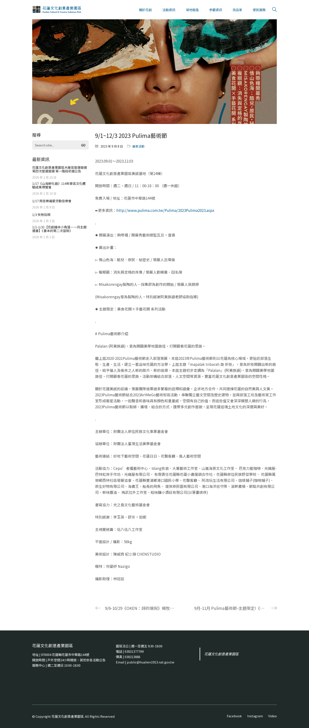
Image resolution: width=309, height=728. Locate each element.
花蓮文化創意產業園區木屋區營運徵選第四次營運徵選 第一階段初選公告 (59, 169)
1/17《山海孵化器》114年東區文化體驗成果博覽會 (59, 185)
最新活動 (138, 146)
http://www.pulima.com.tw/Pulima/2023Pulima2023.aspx (165, 210)
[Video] (272, 716)
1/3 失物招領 (41, 214)
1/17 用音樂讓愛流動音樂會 (51, 201)
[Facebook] (234, 716)
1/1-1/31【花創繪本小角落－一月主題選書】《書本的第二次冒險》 (59, 228)
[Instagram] (255, 716)
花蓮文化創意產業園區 (221, 654)
